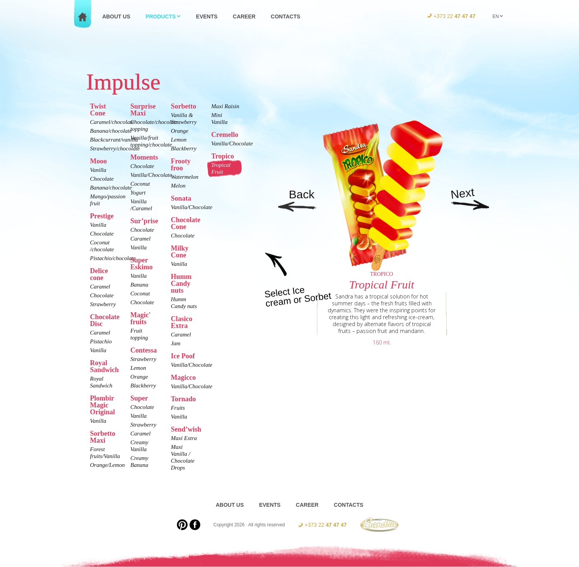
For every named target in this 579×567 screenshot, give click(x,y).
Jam (175, 343)
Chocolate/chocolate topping (144, 125)
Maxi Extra (184, 438)
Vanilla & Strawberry (184, 118)
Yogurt (137, 193)
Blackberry (143, 385)
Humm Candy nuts (184, 302)
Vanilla (98, 170)
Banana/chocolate (104, 131)
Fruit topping (139, 334)
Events (207, 16)
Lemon (138, 368)
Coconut (140, 184)
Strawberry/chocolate (104, 148)
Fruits (178, 408)
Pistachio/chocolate (104, 258)
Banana (139, 285)
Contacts (285, 16)
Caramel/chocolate (104, 122)
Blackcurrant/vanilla (104, 140)
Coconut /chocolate (102, 245)
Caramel (100, 287)
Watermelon (184, 177)
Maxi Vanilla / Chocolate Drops (183, 457)
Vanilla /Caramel (141, 204)
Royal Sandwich (101, 382)
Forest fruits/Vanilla (104, 452)
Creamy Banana (139, 461)
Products (163, 16)
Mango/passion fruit (104, 199)
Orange (139, 377)
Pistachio (101, 341)
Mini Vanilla (219, 118)
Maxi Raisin (225, 106)
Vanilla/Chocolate (144, 175)
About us (116, 16)
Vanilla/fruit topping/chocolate (144, 141)
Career (244, 16)
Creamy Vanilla (139, 445)
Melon (178, 186)
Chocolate (102, 179)
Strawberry (103, 304)
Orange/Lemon (104, 465)
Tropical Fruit (220, 168)
